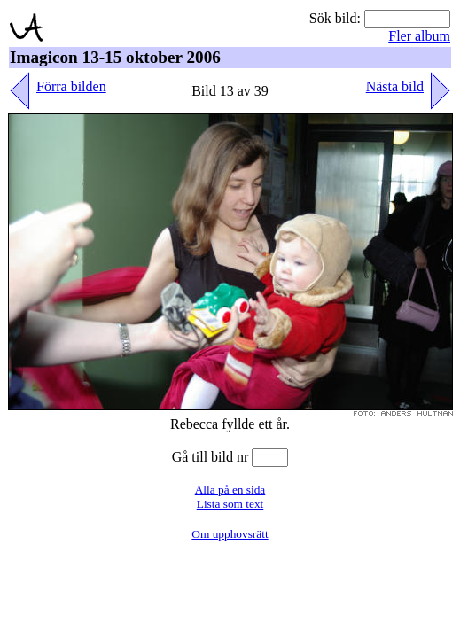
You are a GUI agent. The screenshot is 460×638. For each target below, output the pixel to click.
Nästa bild (395, 86)
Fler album (419, 35)
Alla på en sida (230, 489)
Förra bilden (71, 86)
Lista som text (230, 503)
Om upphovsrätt (229, 534)
